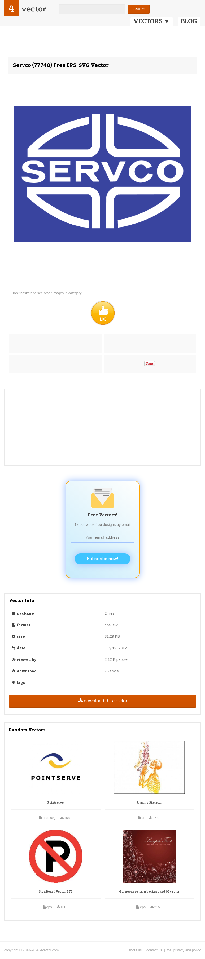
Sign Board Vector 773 (55, 891)
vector (33, 9)
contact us (154, 950)
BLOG (189, 21)
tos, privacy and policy (184, 950)
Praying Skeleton (149, 802)
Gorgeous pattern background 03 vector (149, 891)
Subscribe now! (102, 558)
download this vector (102, 700)
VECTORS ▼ (151, 21)
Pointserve (55, 802)
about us (135, 950)
